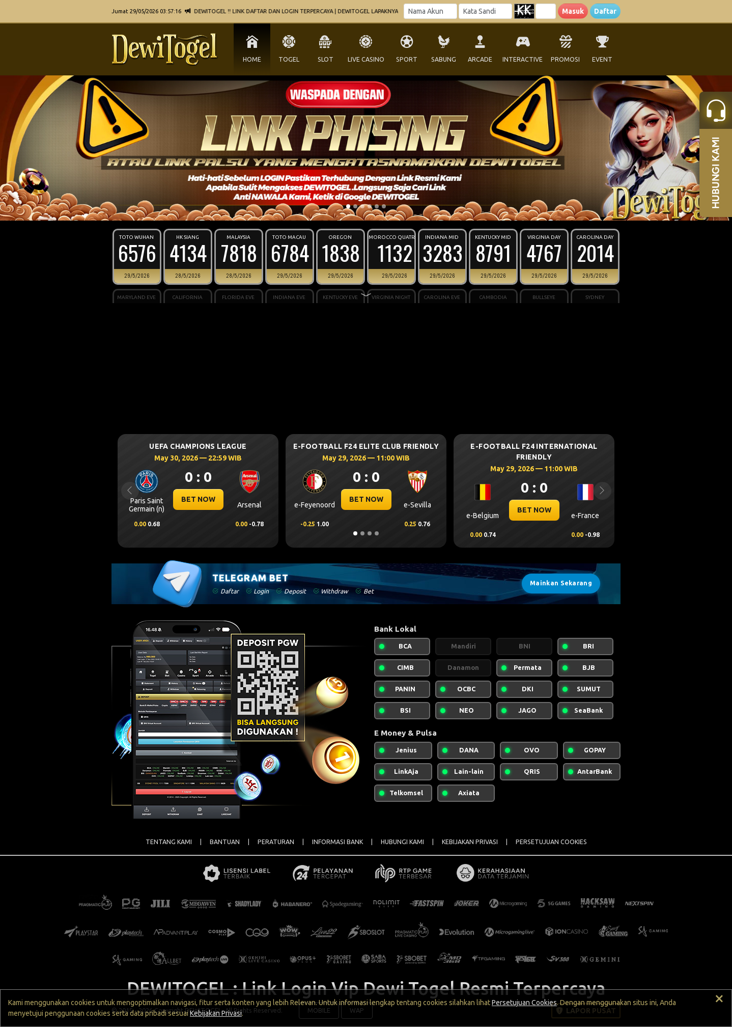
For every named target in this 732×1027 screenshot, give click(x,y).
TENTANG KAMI (169, 842)
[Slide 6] (384, 206)
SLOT (325, 59)
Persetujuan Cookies (524, 1002)
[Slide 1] (348, 206)
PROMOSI (565, 59)
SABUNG (443, 59)
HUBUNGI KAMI (402, 842)
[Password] (485, 11)
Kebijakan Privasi (216, 1013)
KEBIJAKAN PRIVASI (470, 842)
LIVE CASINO (366, 59)
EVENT (602, 59)
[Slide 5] (377, 206)
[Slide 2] (355, 206)
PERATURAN (276, 842)
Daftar (605, 11)
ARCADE (480, 59)
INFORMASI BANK (337, 842)
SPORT (406, 59)
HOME (252, 59)
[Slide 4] (370, 206)
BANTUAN (225, 842)
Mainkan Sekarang (561, 583)
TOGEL (288, 59)
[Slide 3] (362, 206)
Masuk (573, 11)
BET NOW (198, 499)
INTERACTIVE (522, 59)
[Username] (430, 11)
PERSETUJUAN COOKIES (551, 842)
